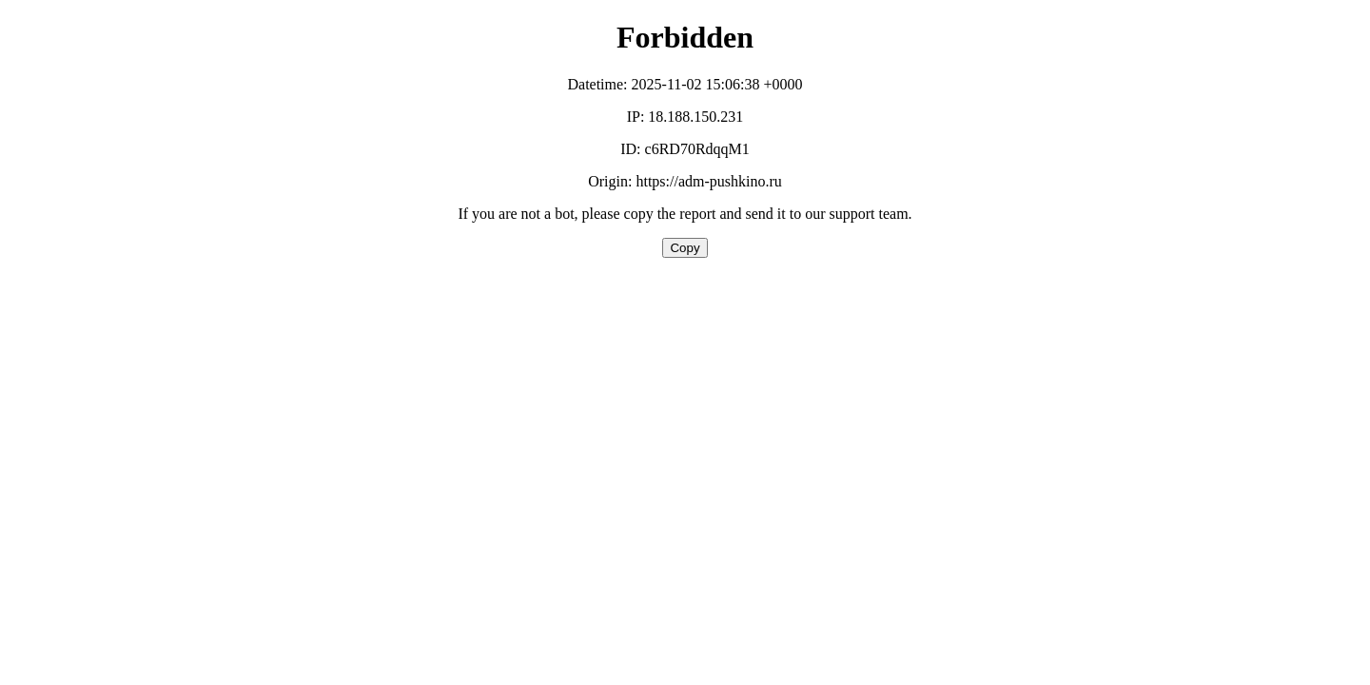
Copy (684, 248)
